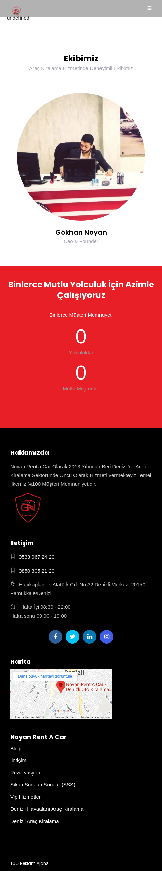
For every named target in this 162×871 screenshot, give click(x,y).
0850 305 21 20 (36, 571)
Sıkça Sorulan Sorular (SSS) (42, 785)
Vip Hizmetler (25, 797)
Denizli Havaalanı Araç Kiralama (46, 809)
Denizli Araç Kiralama (34, 821)
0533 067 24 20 (36, 557)
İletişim (18, 760)
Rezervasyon (25, 773)
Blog (15, 748)
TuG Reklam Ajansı (30, 863)
